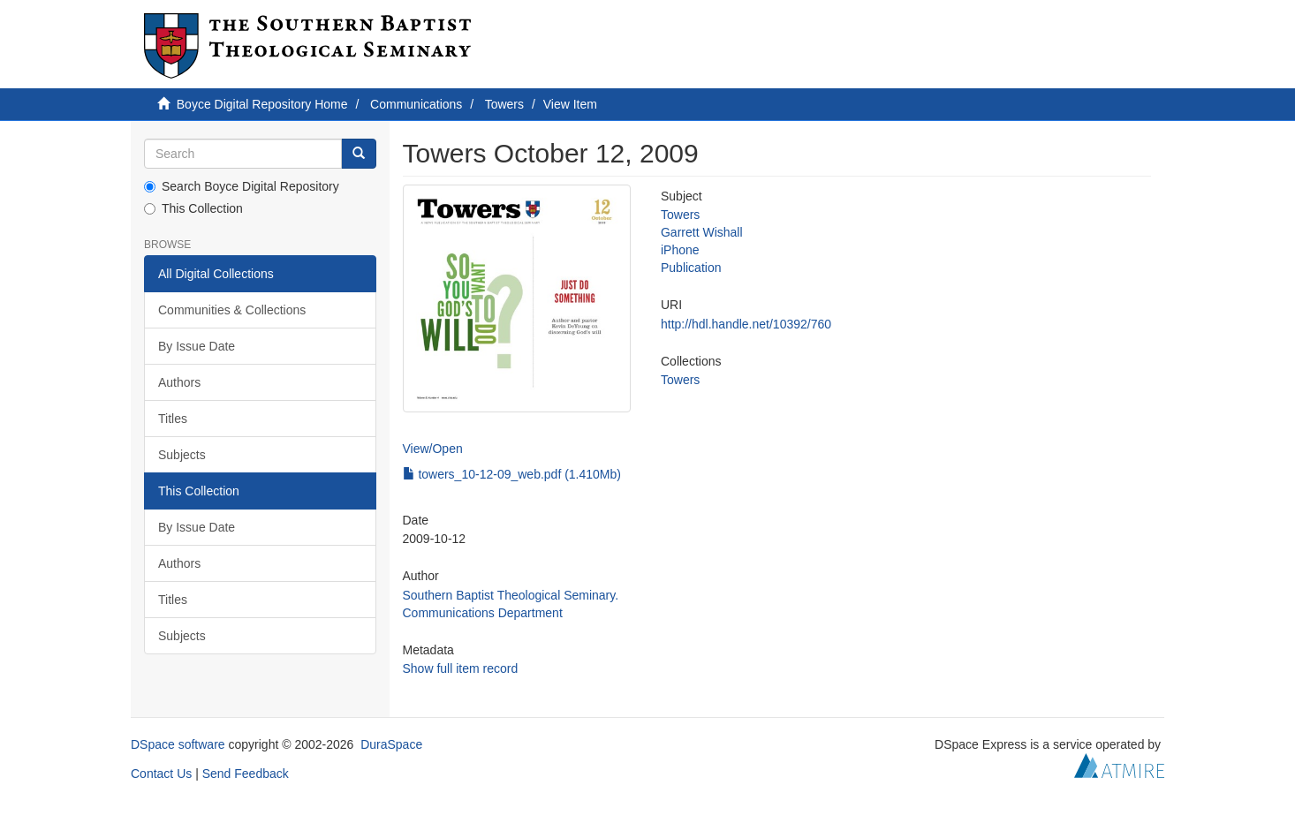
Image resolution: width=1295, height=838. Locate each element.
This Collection (193, 208)
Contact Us (161, 773)
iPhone (680, 250)
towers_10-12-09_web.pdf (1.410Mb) (512, 474)
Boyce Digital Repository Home (262, 104)
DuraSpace (391, 744)
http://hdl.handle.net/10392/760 (746, 324)
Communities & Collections (232, 310)
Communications (416, 104)
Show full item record (461, 668)
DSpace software (178, 744)
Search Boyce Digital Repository (241, 186)
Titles (172, 418)
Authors (179, 382)
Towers (504, 104)
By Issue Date (196, 346)
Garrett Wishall (702, 232)
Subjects (182, 455)
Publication (691, 267)
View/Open (433, 449)
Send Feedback (245, 773)
